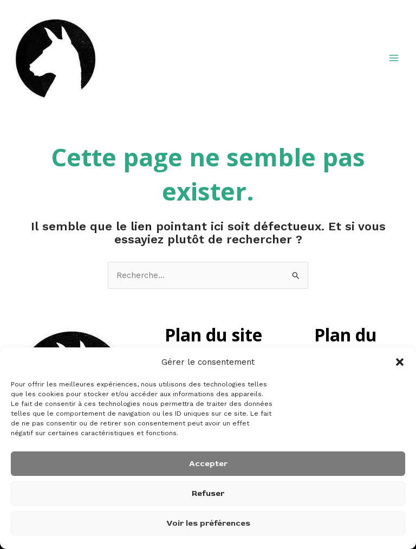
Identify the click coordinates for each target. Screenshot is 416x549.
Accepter (208, 463)
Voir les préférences (208, 523)
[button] (399, 362)
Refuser (208, 493)
